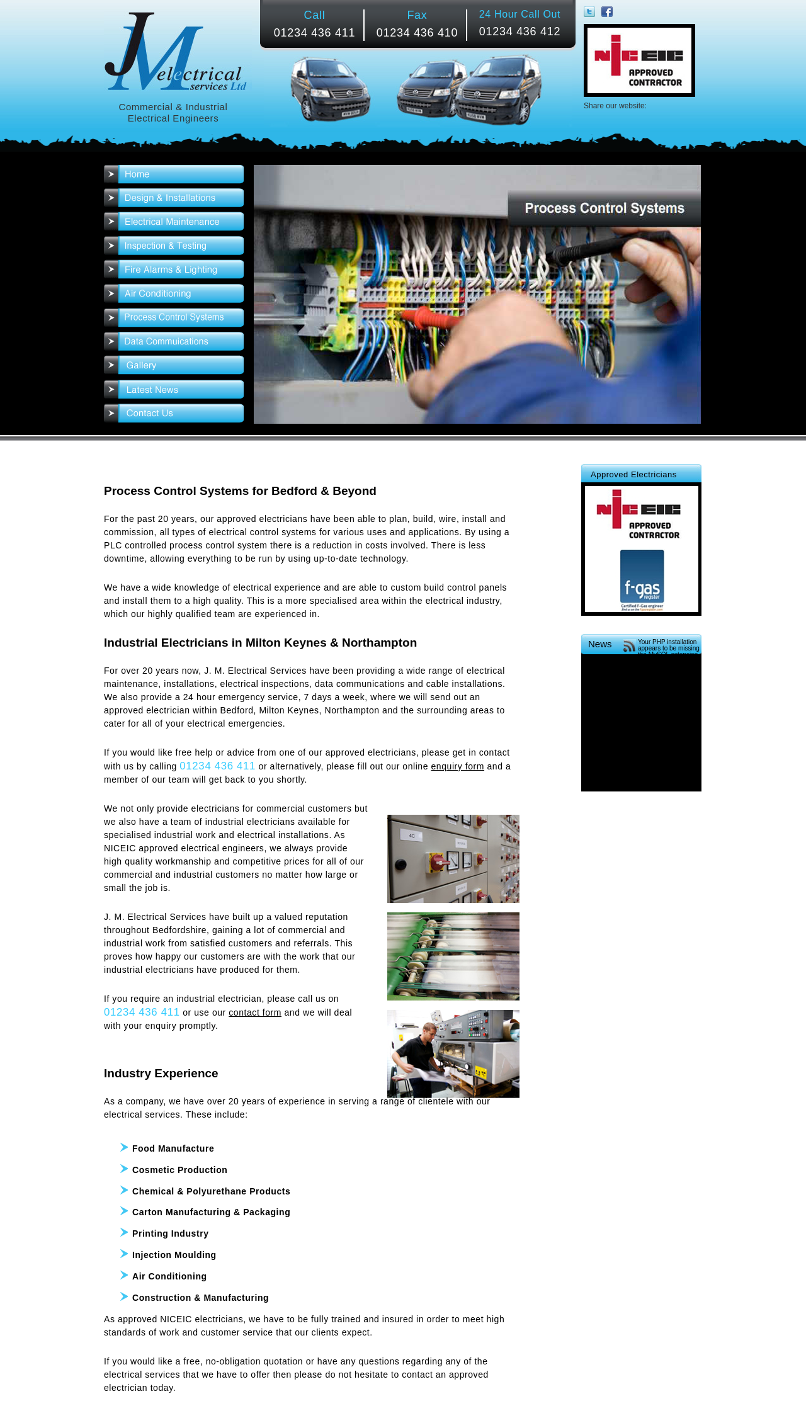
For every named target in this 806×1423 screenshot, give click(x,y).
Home (174, 176)
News (174, 392)
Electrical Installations (174, 200)
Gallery (174, 368)
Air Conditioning (174, 296)
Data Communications (174, 344)
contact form (255, 1012)
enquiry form (458, 766)
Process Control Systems (174, 320)
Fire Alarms (174, 272)
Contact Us (174, 413)
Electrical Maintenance (174, 224)
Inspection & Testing (174, 248)
